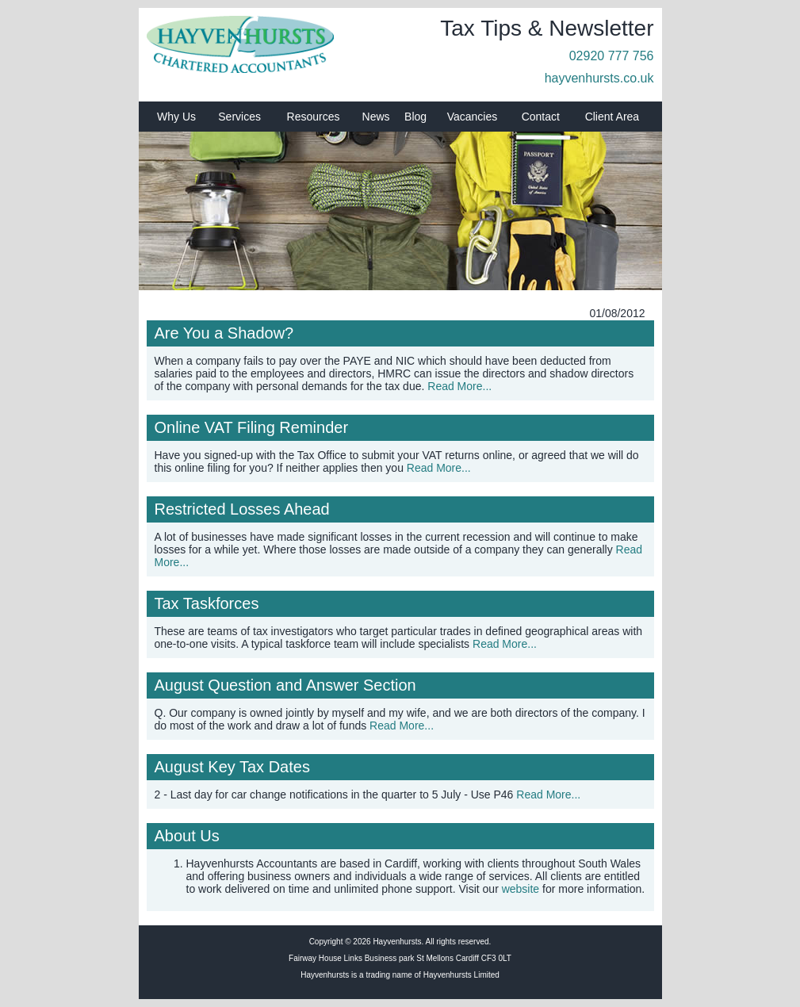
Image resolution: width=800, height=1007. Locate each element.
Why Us (176, 116)
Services (239, 116)
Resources (313, 116)
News (376, 116)
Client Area (612, 116)
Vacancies (472, 116)
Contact (541, 116)
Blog (415, 116)
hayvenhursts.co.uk (599, 78)
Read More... (459, 386)
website (520, 889)
